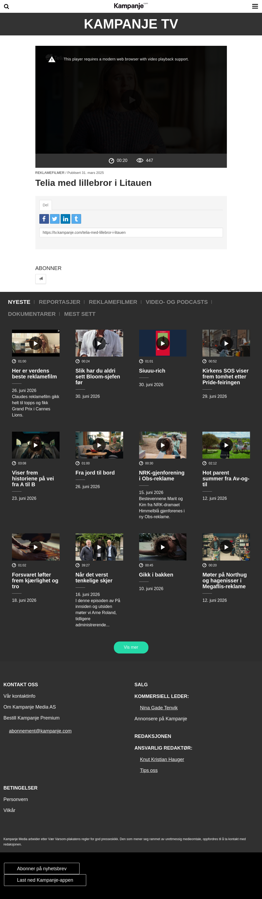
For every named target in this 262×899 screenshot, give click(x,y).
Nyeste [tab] (19, 302)
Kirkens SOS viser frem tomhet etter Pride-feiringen (225, 376)
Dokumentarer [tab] (32, 314)
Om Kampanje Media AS (29, 707)
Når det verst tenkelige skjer (94, 577)
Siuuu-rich (152, 371)
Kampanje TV (131, 24)
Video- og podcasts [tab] (177, 302)
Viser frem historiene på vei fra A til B (33, 478)
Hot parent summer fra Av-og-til (225, 478)
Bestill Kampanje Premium (31, 718)
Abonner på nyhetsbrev (41, 868)
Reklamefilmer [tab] (113, 302)
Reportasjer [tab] (59, 302)
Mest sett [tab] (79, 314)
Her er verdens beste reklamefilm (34, 373)
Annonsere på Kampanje (160, 718)
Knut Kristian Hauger (162, 759)
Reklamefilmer (50, 173)
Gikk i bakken (156, 575)
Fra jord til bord (95, 473)
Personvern (15, 799)
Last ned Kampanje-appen (45, 880)
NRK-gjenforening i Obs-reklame (162, 475)
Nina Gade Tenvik (159, 707)
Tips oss (148, 770)
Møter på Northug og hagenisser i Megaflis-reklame (224, 580)
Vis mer (131, 647)
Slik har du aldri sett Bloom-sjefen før (98, 376)
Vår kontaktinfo (19, 696)
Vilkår (9, 810)
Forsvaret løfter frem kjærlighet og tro (35, 580)
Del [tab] (45, 205)
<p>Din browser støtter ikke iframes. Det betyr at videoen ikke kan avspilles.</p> (131, 100)
